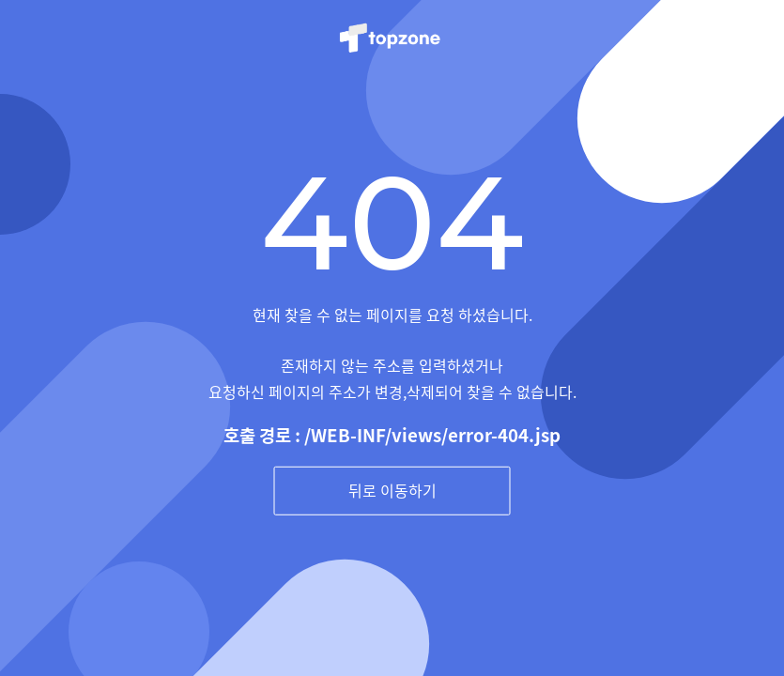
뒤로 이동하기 (392, 490)
